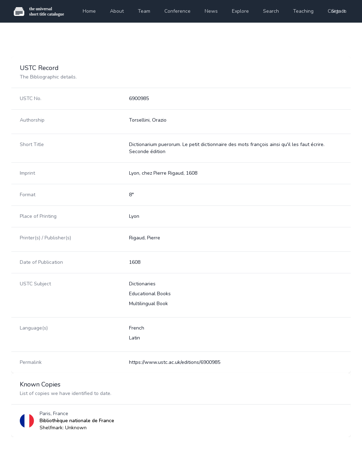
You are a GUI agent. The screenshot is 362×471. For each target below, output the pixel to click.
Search (271, 11)
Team (144, 11)
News (211, 11)
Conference (177, 11)
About (117, 11)
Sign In (338, 11)
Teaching (303, 11)
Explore (240, 11)
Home (89, 11)
